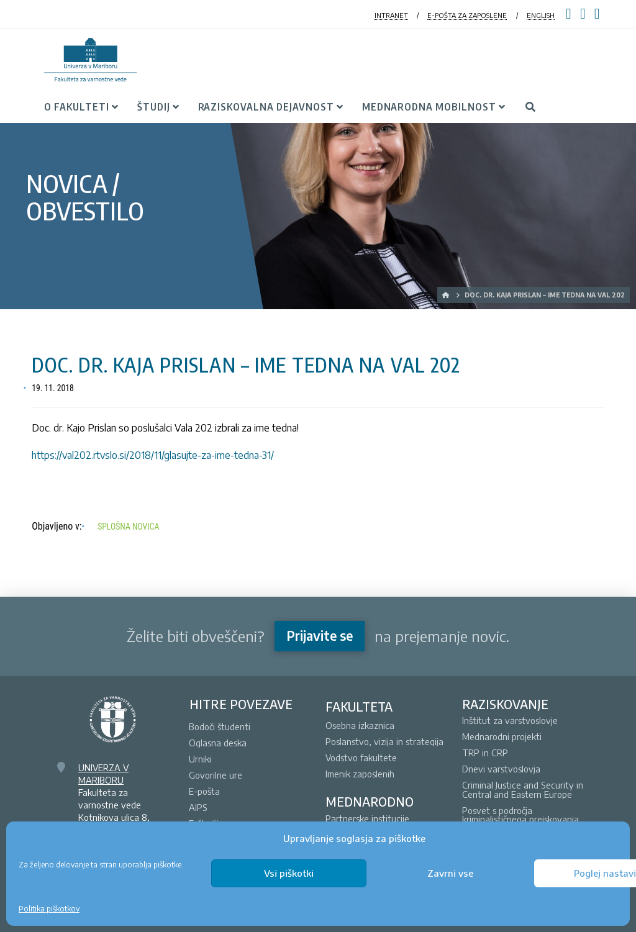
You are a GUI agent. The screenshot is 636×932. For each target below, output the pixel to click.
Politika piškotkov (49, 908)
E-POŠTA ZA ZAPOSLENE (467, 15)
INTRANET (391, 15)
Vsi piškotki (289, 873)
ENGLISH (541, 15)
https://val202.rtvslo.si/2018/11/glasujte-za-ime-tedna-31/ (153, 455)
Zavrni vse (450, 873)
